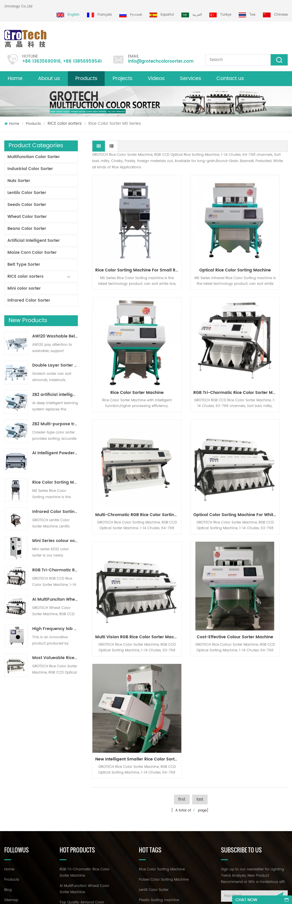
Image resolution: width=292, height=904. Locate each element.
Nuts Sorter (18, 180)
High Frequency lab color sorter (55, 629)
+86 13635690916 (41, 61)
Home (15, 78)
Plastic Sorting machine (159, 771)
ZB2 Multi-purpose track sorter (55, 424)
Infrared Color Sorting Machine (55, 512)
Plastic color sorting (155, 792)
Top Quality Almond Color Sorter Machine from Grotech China (84, 780)
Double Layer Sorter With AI (55, 365)
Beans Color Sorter (26, 228)
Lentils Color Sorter (26, 192)
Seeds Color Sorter (26, 204)
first (181, 465)
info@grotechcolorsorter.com (161, 61)
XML (7, 782)
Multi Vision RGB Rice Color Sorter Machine (123, 425)
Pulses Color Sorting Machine (163, 751)
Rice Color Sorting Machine (162, 741)
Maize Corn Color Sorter (32, 252)
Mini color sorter (24, 288)
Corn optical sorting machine (164, 782)
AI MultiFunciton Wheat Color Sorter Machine (55, 599)
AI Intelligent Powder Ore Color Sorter (55, 453)
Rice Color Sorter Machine (258, 240)
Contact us (230, 78)
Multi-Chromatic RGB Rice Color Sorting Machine (191, 332)
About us (49, 78)
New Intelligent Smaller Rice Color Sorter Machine (259, 425)
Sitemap (11, 771)
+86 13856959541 (82, 61)
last (199, 465)
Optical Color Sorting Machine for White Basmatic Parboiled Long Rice (259, 332)
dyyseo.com (177, 894)
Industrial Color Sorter (30, 168)
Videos (156, 78)
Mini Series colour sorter (55, 541)
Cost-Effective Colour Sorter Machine (191, 425)
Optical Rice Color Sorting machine (191, 240)
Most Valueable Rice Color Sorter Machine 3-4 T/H (55, 658)
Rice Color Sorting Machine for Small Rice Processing (55, 482)
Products (86, 78)
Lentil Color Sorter (154, 761)
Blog (8, 761)
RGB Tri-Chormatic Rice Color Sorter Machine (55, 570)
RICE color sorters (65, 123)
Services (190, 78)
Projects (122, 78)
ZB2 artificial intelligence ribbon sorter (55, 395)
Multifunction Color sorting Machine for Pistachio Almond (82, 820)
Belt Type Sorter (23, 264)
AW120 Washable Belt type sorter (55, 336)
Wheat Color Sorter (27, 216)
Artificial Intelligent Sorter (33, 240)
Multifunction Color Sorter (33, 157)
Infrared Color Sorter (28, 300)
